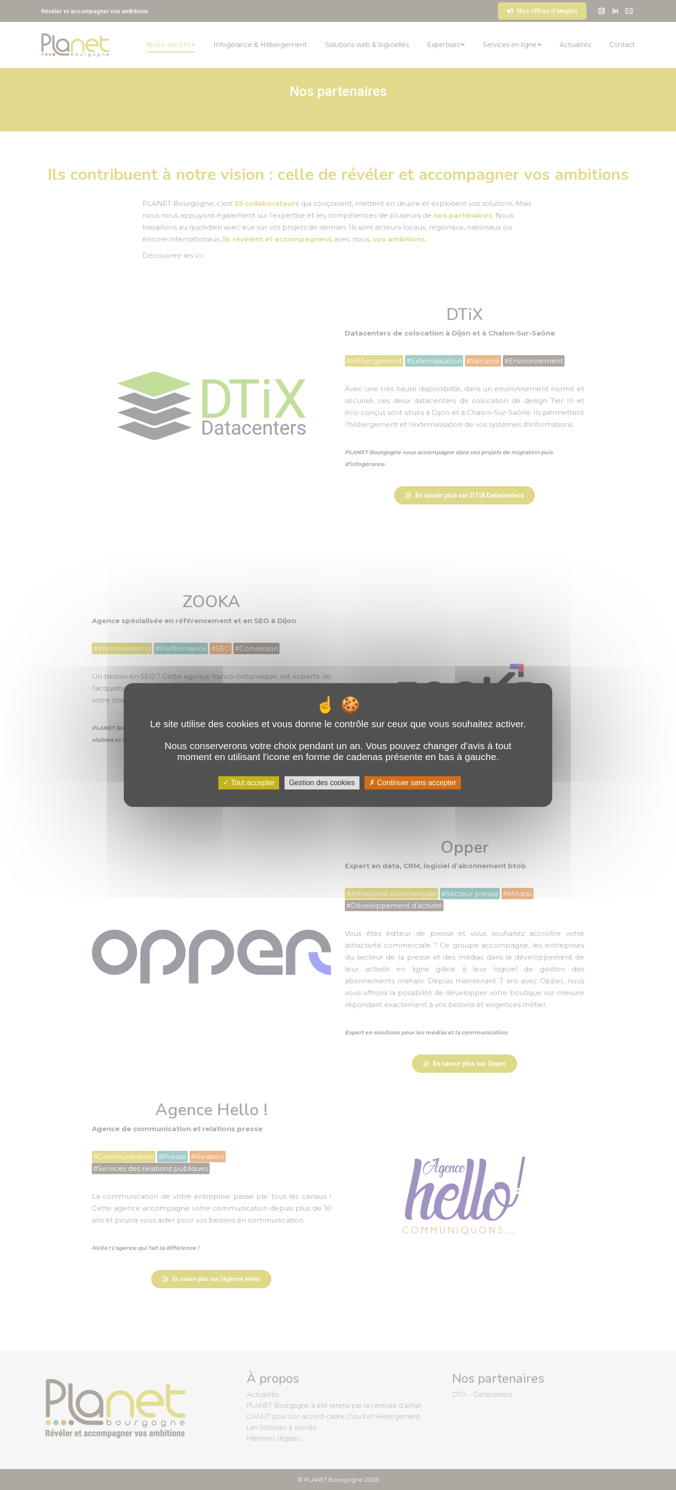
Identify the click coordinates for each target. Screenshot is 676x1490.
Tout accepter (249, 783)
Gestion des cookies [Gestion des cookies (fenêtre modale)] (322, 783)
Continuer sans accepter (412, 783)
